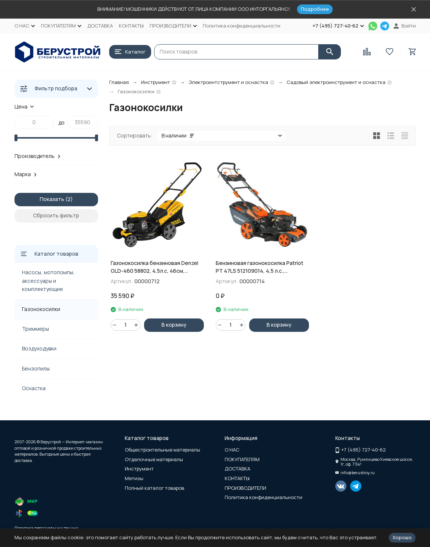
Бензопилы (36, 368)
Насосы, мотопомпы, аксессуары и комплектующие (48, 280)
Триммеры (35, 328)
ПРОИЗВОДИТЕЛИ (245, 488)
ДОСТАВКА (100, 25)
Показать (52, 199)
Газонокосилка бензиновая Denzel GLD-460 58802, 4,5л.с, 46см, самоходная (154, 267)
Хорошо (402, 537)
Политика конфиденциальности (241, 25)
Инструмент (155, 82)
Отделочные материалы (154, 459)
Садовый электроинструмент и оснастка (336, 82)
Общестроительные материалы (162, 449)
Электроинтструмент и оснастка (228, 82)
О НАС (232, 449)
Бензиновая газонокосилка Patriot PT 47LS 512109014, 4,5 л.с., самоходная (259, 267)
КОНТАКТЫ (131, 25)
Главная (119, 82)
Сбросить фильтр (56, 215)
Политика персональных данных (46, 528)
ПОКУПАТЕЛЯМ (242, 459)
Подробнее (315, 9)
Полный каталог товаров (154, 488)
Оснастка (34, 388)
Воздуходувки (39, 348)
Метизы (134, 478)
